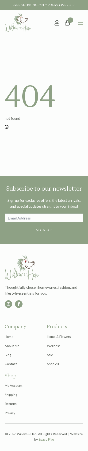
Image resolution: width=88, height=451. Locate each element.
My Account (14, 385)
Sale (50, 355)
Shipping (11, 395)
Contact (11, 364)
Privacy (10, 413)
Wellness (54, 346)
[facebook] (19, 304)
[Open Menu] (80, 23)
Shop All (53, 364)
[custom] (8, 304)
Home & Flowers (59, 337)
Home (9, 337)
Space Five (46, 439)
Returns (11, 404)
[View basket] (69, 22)
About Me (12, 346)
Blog (8, 355)
